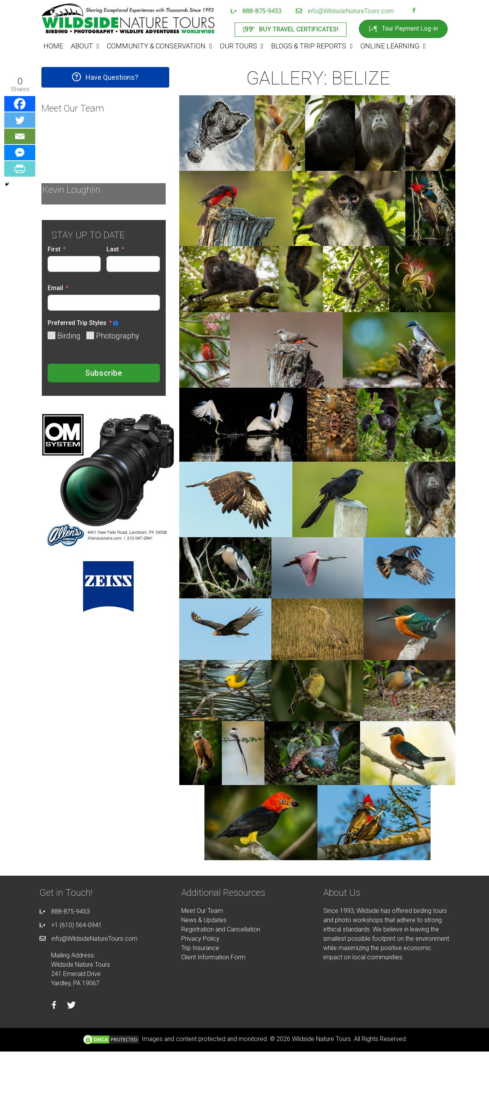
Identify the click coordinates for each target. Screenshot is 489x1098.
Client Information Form (213, 957)
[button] (105, 77)
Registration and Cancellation (220, 929)
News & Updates (203, 920)
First (54, 249)
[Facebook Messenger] (20, 152)
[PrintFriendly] (20, 169)
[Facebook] (20, 104)
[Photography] (90, 335)
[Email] (20, 136)
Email (55, 288)
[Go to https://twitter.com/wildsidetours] (71, 1006)
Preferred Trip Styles (77, 322)
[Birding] (51, 335)
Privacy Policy (200, 938)
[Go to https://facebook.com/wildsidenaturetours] (414, 11)
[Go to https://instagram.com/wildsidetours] (424, 11)
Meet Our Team (202, 910)
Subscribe (103, 373)
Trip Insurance (200, 948)
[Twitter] (20, 120)
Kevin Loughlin (71, 189)
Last (112, 249)
